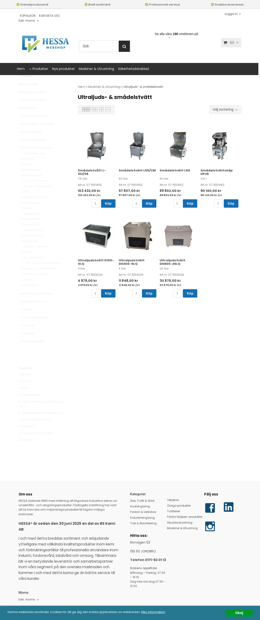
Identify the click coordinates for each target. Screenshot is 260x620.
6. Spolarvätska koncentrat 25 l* (41, 423)
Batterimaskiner (31, 186)
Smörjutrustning (31, 246)
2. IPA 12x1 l (26, 392)
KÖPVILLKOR (28, 16)
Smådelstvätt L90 (175, 170)
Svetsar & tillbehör (34, 257)
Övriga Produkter (32, 352)
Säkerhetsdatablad (133, 68)
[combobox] (29, 21)
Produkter (40, 68)
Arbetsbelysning (33, 164)
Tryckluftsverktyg (32, 268)
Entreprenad (27, 118)
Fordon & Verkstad (33, 126)
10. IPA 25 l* (26, 451)
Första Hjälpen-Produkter (36, 134)
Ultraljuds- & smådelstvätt (39, 279)
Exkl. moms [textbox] (27, 21)
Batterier (26, 175)
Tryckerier (27, 336)
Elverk (25, 202)
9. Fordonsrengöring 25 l (36, 444)
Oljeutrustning (30, 235)
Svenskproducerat (32, 4)
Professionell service (162, 4)
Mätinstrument (31, 229)
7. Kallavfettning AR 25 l (35, 430)
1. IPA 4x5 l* (26, 385)
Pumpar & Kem (32, 241)
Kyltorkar (27, 218)
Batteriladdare (30, 180)
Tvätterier (26, 344)
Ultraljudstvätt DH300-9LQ (132, 262)
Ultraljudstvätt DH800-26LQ (172, 262)
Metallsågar (30, 224)
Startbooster (29, 251)
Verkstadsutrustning (34, 284)
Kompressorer (30, 213)
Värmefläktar (30, 295)
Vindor (27, 290)
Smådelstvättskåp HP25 (217, 172)
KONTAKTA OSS (49, 16)
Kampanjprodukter (32, 103)
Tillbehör (26, 320)
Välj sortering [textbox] (223, 110)
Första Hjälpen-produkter (184, 517)
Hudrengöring (30, 142)
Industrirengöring (32, 150)
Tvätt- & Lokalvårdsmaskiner (41, 273)
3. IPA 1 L (24, 398)
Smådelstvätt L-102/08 (92, 172)
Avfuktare (27, 169)
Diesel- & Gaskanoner (37, 197)
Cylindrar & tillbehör (34, 191)
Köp (108, 203)
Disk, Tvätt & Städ (32, 110)
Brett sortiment (97, 4)
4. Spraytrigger (29, 405)
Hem (21, 68)
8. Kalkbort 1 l (27, 437)
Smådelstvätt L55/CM (137, 170)
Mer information (159, 612)
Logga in (231, 13)
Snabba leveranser (227, 4)
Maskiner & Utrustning (96, 68)
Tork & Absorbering (33, 328)
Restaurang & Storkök (35, 304)
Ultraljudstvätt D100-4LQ (96, 262)
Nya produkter (63, 68)
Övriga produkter (179, 506)
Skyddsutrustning (33, 312)
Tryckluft (26, 262)
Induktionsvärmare (33, 208)
